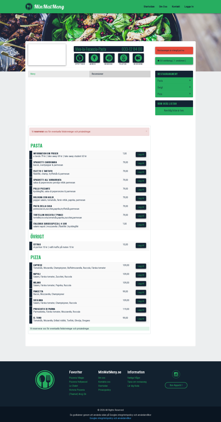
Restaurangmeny (168, 74)
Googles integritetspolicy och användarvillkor (110, 418)
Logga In (188, 6)
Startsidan (149, 6)
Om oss (101, 377)
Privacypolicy (104, 389)
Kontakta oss (104, 381)
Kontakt (176, 6)
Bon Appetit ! (176, 385)
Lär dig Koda (133, 385)
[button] (79, 58)
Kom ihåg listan (167, 103)
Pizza (174, 94)
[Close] (146, 131)
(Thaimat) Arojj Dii (77, 394)
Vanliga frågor (133, 377)
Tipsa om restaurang (137, 381)
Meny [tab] (32, 73)
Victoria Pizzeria (77, 389)
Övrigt (174, 87)
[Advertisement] (89, 105)
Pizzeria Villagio (76, 377)
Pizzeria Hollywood (78, 381)
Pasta (174, 80)
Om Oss (163, 6)
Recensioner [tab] (97, 73)
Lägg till (141, 154)
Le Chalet (73, 385)
